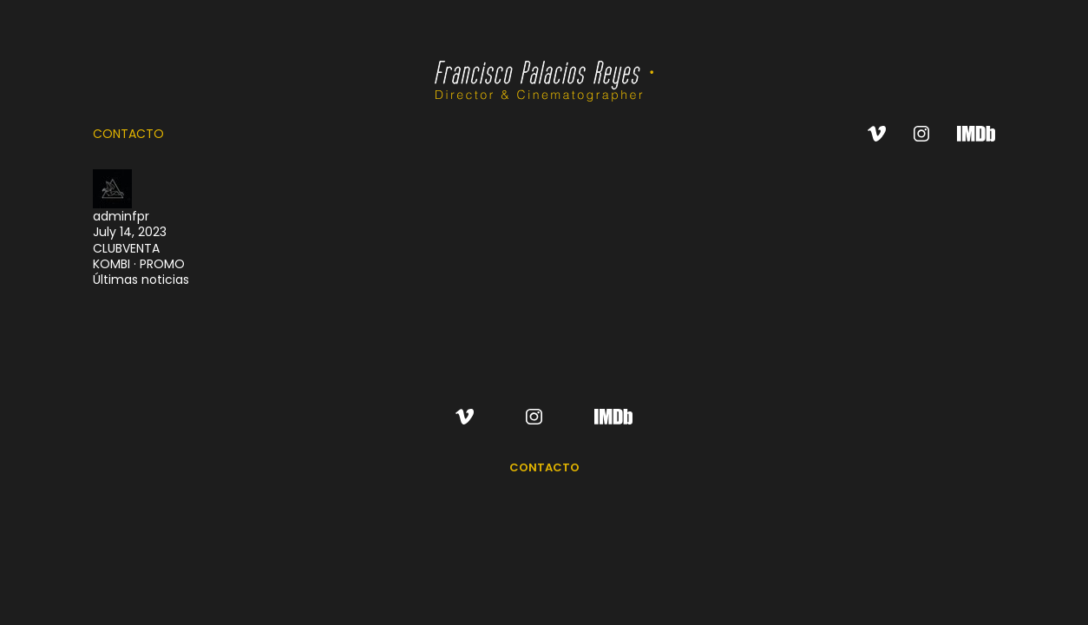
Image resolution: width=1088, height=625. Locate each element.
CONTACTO (128, 133)
